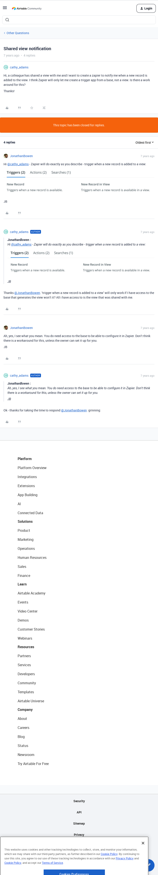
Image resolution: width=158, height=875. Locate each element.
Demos (23, 620)
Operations (26, 548)
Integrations (27, 476)
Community (27, 683)
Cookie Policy (109, 866)
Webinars (25, 638)
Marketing (25, 539)
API (79, 812)
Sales (22, 566)
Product (24, 530)
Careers (23, 727)
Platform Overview (32, 467)
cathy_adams (19, 67)
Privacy (79, 835)
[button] (4, 9)
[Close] (143, 855)
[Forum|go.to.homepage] (26, 8)
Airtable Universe (31, 701)
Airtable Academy (31, 593)
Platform (25, 458)
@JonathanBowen (27, 293)
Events (23, 602)
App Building (27, 494)
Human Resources (32, 557)
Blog (21, 736)
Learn (22, 584)
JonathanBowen (21, 156)
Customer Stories (31, 629)
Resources (26, 646)
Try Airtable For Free (33, 763)
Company (25, 709)
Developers (26, 673)
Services (24, 664)
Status (23, 745)
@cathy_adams (18, 164)
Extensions (26, 485)
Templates (26, 692)
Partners (24, 655)
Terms (79, 846)
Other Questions (18, 33)
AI (19, 503)
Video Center (27, 611)
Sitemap (79, 823)
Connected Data (30, 512)
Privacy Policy (125, 871)
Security (79, 801)
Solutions (25, 521)
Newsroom (26, 754)
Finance (24, 575)
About (22, 718)
